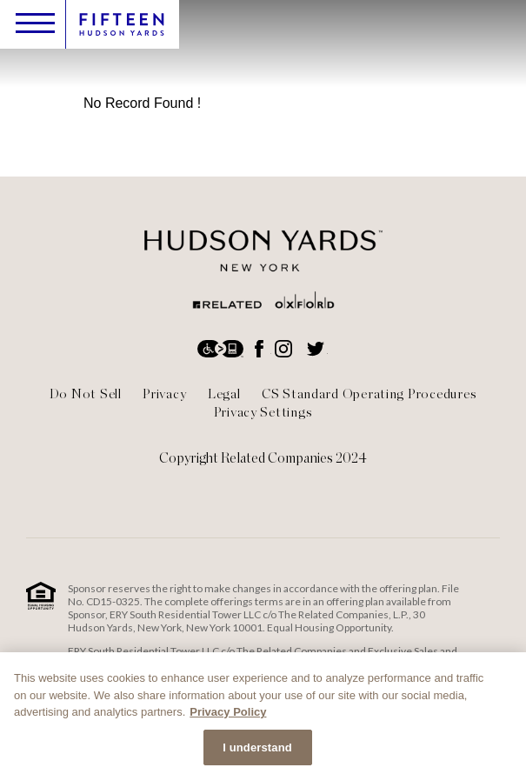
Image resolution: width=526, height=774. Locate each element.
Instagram (285, 348)
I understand (257, 750)
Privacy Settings (263, 412)
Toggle (35, 23)
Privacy (164, 394)
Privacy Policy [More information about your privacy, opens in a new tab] (228, 715)
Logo (121, 25)
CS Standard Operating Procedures (369, 394)
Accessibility (221, 348)
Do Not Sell (86, 394)
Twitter (317, 348)
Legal (224, 394)
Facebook (260, 348)
